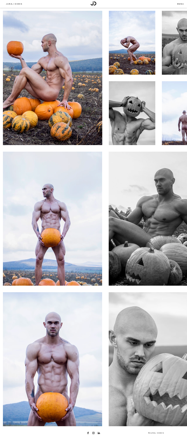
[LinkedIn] (98, 433)
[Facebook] (88, 433)
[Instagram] (93, 433)
